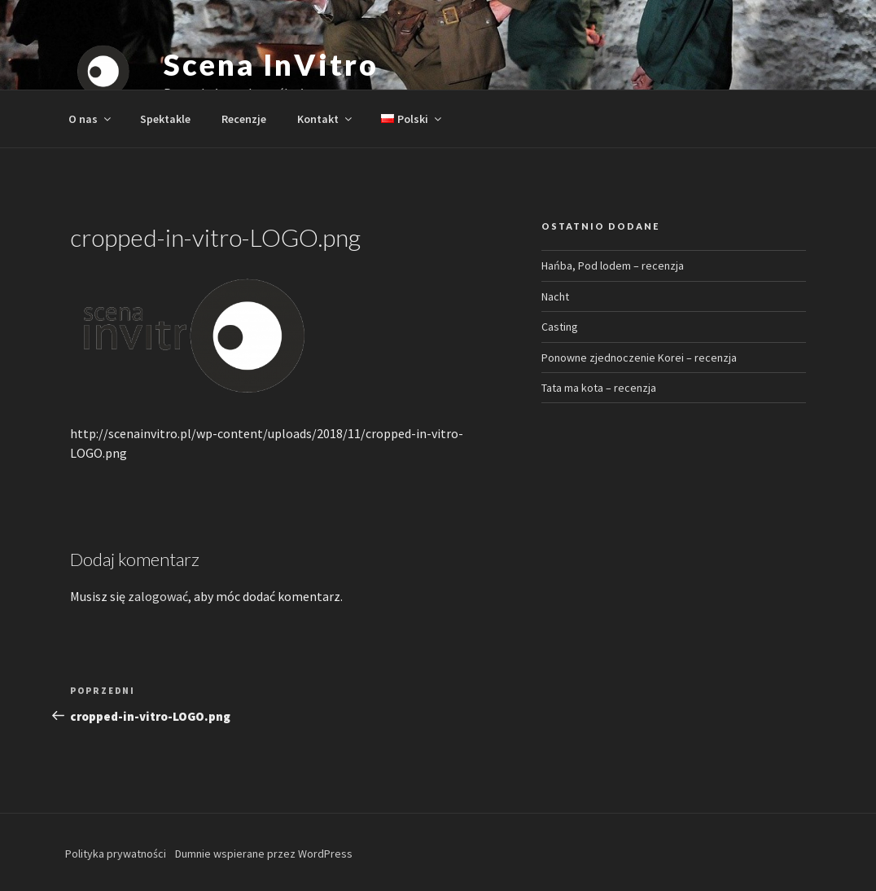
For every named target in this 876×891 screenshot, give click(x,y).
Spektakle (165, 119)
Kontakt (325, 119)
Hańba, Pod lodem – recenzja (612, 265)
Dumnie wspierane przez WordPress (264, 853)
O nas (90, 119)
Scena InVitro (271, 64)
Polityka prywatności (115, 853)
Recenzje (243, 119)
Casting (559, 326)
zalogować (158, 596)
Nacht (555, 296)
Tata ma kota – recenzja (598, 387)
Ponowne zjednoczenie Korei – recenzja (639, 357)
